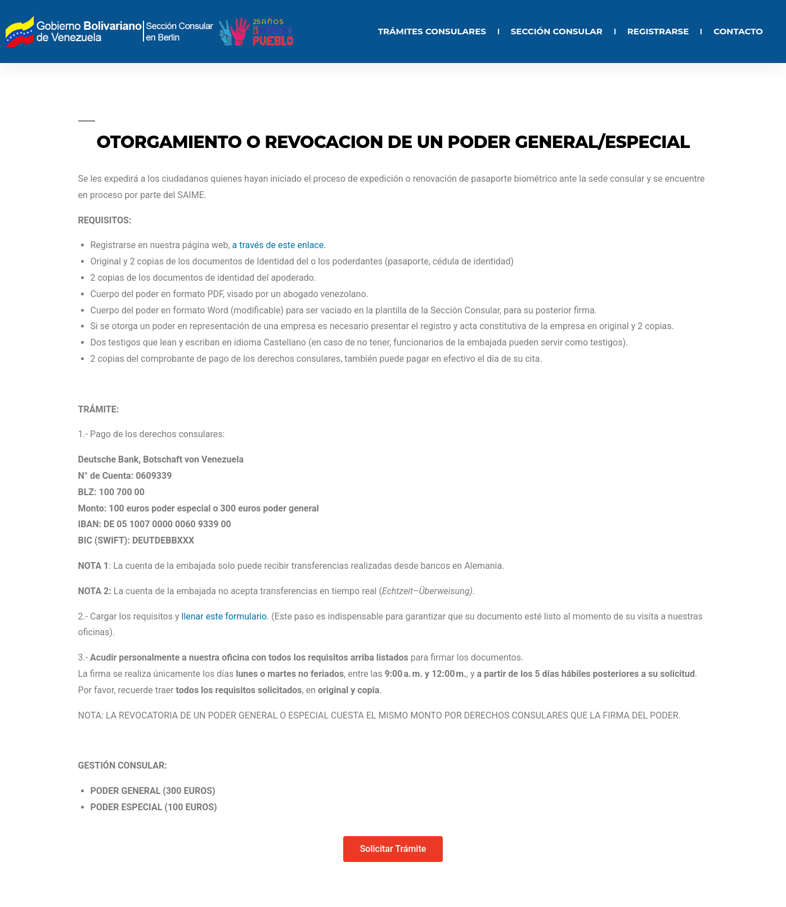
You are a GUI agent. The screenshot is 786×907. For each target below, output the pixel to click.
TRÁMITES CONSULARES (432, 31)
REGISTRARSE (658, 31)
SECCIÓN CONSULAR (557, 31)
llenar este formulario (224, 616)
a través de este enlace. (279, 245)
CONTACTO (738, 31)
